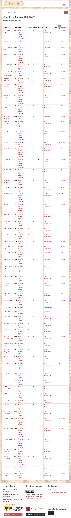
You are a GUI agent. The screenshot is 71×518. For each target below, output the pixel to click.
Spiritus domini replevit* (20, 43)
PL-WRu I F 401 (8, 418)
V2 (28, 71)
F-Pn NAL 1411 (8, 276)
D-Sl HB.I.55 (7, 228)
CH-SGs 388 (7, 159)
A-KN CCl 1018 (8, 54)
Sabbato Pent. (48, 241)
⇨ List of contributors (9, 504)
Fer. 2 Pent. (47, 48)
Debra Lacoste (7, 489)
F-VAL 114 (7, 307)
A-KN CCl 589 (8, 65)
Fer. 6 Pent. (47, 116)
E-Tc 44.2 (6, 235)
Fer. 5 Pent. (47, 259)
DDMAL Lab (7, 499)
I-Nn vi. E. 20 (7, 405)
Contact (51, 490)
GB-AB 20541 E (8, 323)
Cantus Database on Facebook (57, 492)
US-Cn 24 (6, 467)
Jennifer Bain (7, 494)
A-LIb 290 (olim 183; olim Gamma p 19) (8, 73)
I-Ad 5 (5, 380)
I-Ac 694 (6, 373)
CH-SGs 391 (7, 170)
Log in (51, 513)
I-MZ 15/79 (7, 400)
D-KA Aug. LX (8, 194)
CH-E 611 (6, 131)
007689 (31, 17)
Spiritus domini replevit (20, 67)
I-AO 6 (6, 356)
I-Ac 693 (6, 363)
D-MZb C (6, 215)
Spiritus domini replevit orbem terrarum (21, 34)
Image (63, 30)
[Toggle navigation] (64, 4)
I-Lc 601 (6, 393)
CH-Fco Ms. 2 (8, 149)
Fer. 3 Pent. (47, 41)
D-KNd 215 (7, 204)
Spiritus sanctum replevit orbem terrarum (21, 367)
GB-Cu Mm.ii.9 (8, 330)
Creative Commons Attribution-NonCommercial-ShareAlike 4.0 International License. (35, 498)
